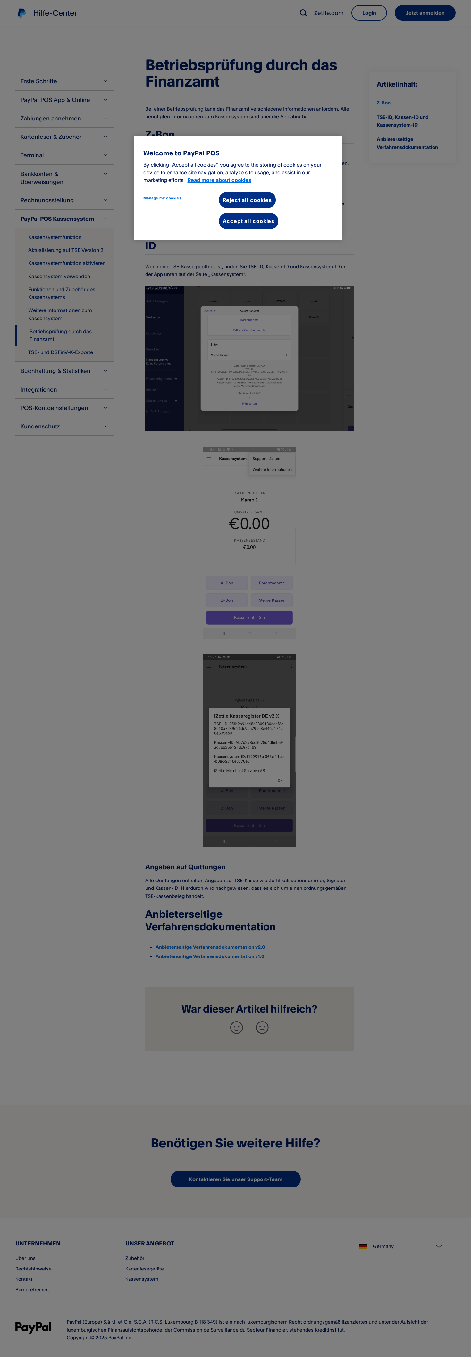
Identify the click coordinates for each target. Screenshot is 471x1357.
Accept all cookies (248, 221)
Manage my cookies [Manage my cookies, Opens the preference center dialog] (162, 198)
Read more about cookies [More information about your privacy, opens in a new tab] (219, 180)
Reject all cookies (247, 200)
